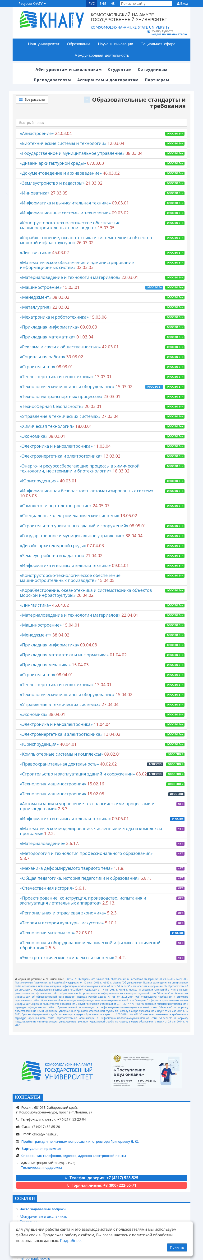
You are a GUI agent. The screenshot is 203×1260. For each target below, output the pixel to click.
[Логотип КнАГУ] (57, 1071)
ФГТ (180, 803)
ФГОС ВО (177, 818)
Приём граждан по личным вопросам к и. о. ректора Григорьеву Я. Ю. (80, 1141)
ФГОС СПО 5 (175, 754)
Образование (78, 44)
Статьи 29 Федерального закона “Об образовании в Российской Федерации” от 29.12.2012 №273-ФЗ (126, 979)
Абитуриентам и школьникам (44, 1216)
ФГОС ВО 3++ (175, 133)
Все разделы (32, 99)
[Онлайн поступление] (146, 1070)
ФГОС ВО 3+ (154, 287)
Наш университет (43, 44)
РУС (91, 3)
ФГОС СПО (155, 764)
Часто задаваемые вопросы (43, 1209)
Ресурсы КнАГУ (32, 3)
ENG (103, 3)
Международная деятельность (101, 55)
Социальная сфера (158, 44)
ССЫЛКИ (25, 1198)
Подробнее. (71, 1240)
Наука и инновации (115, 44)
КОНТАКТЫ (27, 1097)
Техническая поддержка (41, 1167)
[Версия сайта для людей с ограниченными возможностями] (113, 3)
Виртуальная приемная (41, 1148)
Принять (177, 1247)
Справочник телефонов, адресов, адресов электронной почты (73, 1155)
